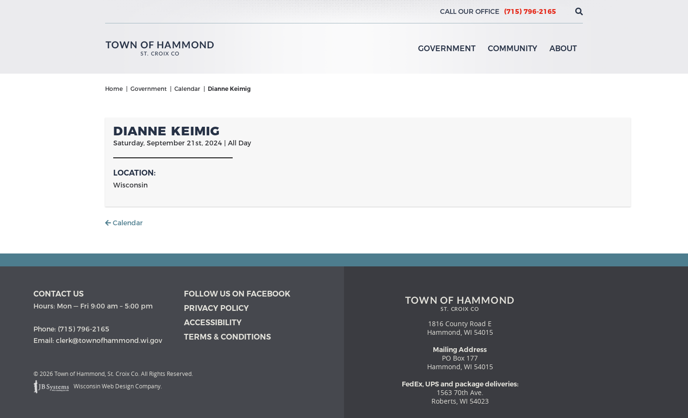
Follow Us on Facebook (237, 293)
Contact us (58, 293)
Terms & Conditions (227, 336)
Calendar (124, 223)
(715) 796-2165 (530, 11)
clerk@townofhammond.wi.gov (109, 340)
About (563, 48)
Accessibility (213, 322)
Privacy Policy (216, 308)
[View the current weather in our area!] (563, 11)
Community (512, 48)
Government (446, 48)
